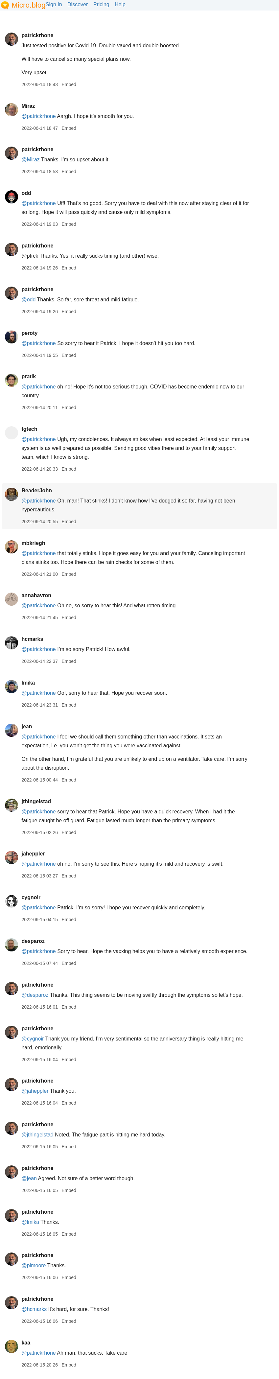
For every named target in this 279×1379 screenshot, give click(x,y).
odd (26, 193)
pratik (28, 376)
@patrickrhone (38, 116)
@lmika (30, 1222)
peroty (29, 333)
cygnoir (30, 897)
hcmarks (32, 639)
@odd (28, 299)
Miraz (28, 106)
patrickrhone (37, 35)
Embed (68, 84)
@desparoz (34, 995)
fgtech (29, 429)
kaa (25, 1342)
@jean (29, 1178)
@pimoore (33, 1265)
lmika (28, 683)
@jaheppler (34, 1091)
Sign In (54, 4)
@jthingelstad (37, 1134)
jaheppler (33, 853)
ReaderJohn (36, 490)
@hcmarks (34, 1309)
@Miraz (30, 159)
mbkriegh (33, 543)
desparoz (32, 941)
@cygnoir (32, 1038)
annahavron (36, 595)
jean (26, 726)
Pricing (101, 4)
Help (120, 4)
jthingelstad (36, 801)
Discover (77, 4)
